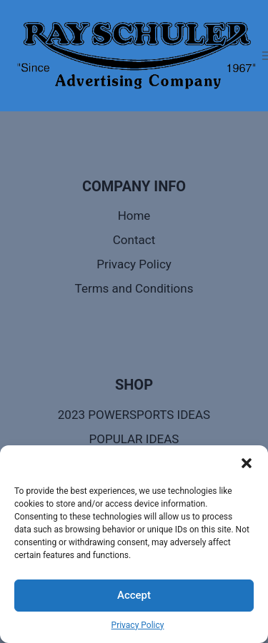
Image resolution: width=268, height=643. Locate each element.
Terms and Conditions (134, 288)
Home (134, 215)
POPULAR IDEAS (134, 439)
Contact (134, 240)
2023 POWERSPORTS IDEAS (134, 414)
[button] (246, 463)
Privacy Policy (137, 625)
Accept (134, 595)
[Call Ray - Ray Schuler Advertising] (136, 55)
